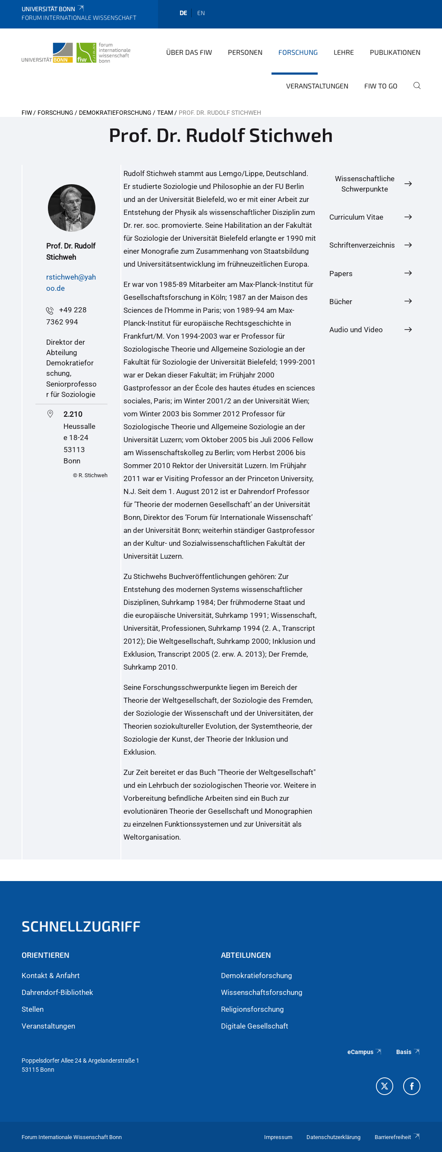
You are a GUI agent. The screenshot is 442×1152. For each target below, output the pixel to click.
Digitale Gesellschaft (254, 1026)
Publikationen (395, 52)
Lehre (344, 52)
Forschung (298, 52)
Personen (245, 52)
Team (165, 112)
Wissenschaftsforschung (262, 992)
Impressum (278, 1137)
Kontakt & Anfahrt (51, 975)
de (183, 12)
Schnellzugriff (81, 926)
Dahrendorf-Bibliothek (57, 992)
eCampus (364, 1051)
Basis (408, 1051)
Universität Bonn (53, 9)
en (201, 12)
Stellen (33, 1009)
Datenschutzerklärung (333, 1137)
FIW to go (381, 86)
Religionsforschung (252, 1009)
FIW (27, 112)
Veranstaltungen (317, 86)
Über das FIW (189, 52)
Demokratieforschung (115, 112)
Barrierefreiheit (397, 1137)
